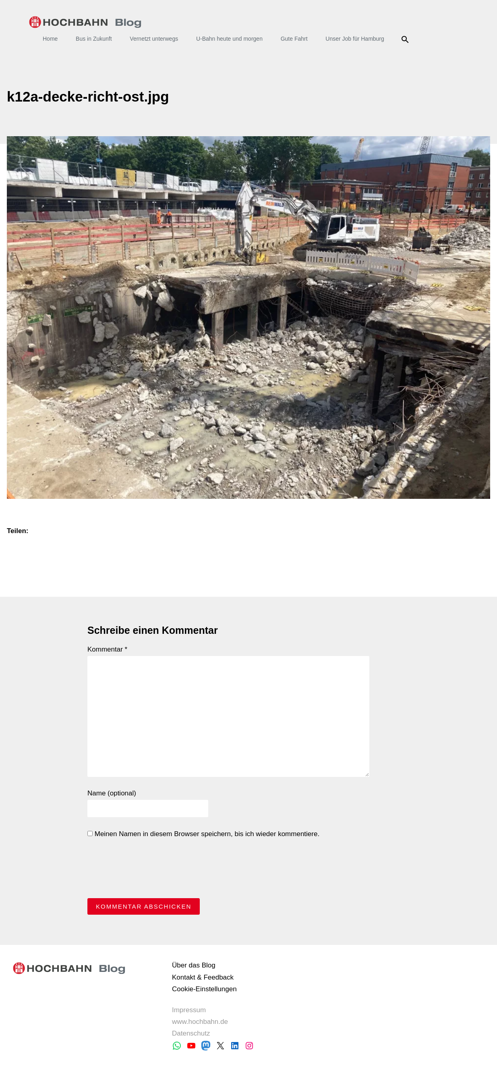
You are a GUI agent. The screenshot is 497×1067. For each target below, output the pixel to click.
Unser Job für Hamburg (354, 38)
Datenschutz (191, 1033)
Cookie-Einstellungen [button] (204, 989)
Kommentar (107, 649)
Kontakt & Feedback (203, 977)
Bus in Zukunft (94, 38)
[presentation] (148, 870)
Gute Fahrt (294, 38)
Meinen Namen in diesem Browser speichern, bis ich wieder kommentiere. (203, 834)
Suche (406, 39)
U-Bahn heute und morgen (229, 38)
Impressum (189, 1010)
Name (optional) (111, 793)
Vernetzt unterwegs (154, 38)
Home (50, 38)
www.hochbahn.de (200, 1021)
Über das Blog (193, 965)
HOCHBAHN (85, 22)
